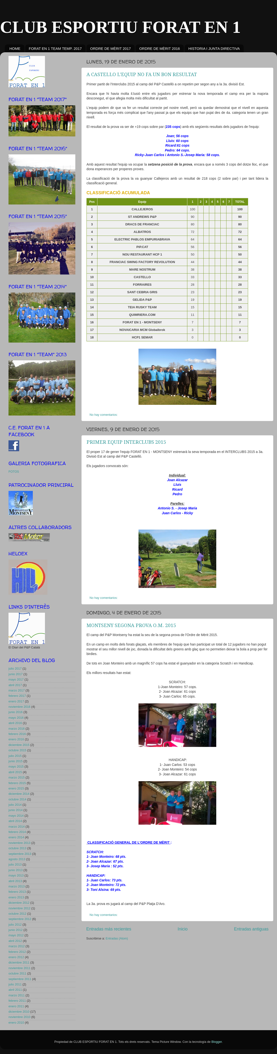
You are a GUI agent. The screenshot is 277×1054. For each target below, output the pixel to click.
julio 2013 (15, 864)
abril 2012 (15, 941)
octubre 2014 (17, 799)
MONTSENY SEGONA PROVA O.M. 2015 (131, 625)
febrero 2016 (17, 734)
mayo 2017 (16, 679)
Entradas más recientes (108, 929)
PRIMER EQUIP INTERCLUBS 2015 (126, 442)
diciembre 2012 (19, 902)
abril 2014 (15, 821)
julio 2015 (15, 756)
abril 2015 (15, 772)
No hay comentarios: (104, 414)
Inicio (183, 929)
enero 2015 (16, 788)
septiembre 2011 (20, 979)
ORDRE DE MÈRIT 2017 (110, 48)
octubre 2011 (17, 973)
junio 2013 (16, 870)
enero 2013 (16, 897)
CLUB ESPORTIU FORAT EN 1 (120, 27)
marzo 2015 (17, 777)
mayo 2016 (16, 717)
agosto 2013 (17, 859)
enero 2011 (16, 1006)
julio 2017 (15, 668)
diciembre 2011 (19, 962)
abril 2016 (15, 723)
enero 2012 (16, 957)
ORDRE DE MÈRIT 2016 (159, 48)
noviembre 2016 (19, 707)
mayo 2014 (16, 815)
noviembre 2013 (19, 843)
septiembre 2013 (20, 854)
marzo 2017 (17, 690)
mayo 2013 (16, 875)
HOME (14, 48)
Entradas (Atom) (117, 938)
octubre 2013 (17, 848)
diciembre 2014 (19, 794)
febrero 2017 (17, 696)
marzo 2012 (17, 946)
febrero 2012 (17, 952)
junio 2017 (16, 674)
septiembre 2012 (20, 919)
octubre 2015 (17, 750)
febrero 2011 (17, 1000)
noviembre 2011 (19, 968)
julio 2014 (15, 804)
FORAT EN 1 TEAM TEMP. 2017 (55, 48)
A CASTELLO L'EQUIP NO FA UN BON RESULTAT (142, 74)
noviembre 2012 (19, 908)
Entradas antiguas (251, 929)
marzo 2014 (17, 826)
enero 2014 (16, 837)
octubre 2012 (17, 913)
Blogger (216, 1042)
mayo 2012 (16, 935)
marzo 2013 (17, 886)
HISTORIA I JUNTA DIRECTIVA (214, 48)
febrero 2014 (17, 832)
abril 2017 (15, 685)
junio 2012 (16, 930)
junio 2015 (16, 761)
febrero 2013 (17, 892)
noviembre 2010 (19, 1017)
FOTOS (14, 471)
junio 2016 (16, 712)
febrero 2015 (17, 783)
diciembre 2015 (19, 745)
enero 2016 (16, 739)
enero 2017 (16, 701)
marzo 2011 (17, 995)
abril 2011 (15, 990)
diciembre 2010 (19, 1011)
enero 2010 (16, 1022)
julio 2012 (15, 924)
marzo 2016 (17, 728)
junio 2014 (16, 810)
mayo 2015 (16, 766)
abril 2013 (15, 881)
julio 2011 (15, 984)
